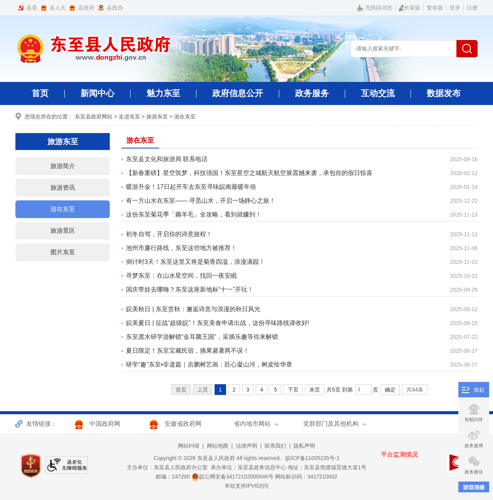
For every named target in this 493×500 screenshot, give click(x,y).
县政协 (115, 8)
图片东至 (62, 252)
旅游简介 (62, 166)
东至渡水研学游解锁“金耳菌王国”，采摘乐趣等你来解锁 (202, 336)
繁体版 (435, 8)
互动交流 (378, 96)
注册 (472, 8)
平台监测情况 (399, 454)
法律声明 (246, 446)
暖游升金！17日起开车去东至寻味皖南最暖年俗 (191, 186)
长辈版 (409, 8)
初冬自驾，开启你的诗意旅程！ (169, 234)
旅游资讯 (62, 187)
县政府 (86, 8)
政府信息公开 (237, 96)
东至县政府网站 (93, 116)
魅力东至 (163, 96)
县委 (32, 8)
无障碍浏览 (374, 8)
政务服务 (312, 96)
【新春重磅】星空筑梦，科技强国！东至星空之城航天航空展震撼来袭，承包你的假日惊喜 (249, 173)
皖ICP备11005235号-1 (310, 458)
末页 (314, 390)
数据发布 (444, 93)
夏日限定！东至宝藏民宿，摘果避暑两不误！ (187, 350)
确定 (390, 390)
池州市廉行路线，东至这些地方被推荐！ (181, 248)
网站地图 (217, 446)
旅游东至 (157, 116)
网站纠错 (189, 446)
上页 (202, 390)
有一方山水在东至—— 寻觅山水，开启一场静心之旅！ (200, 200)
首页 (40, 93)
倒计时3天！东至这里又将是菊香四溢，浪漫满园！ (195, 261)
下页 (293, 390)
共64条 (414, 390)
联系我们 (275, 446)
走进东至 (129, 116)
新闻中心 (97, 96)
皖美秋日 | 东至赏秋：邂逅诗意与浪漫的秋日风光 (193, 309)
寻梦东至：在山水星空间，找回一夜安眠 (181, 275)
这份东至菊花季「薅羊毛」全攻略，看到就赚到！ (194, 214)
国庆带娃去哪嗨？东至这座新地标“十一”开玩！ (189, 289)
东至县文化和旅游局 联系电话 (167, 159)
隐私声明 (304, 446)
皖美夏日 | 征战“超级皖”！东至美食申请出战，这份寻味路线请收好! (217, 323)
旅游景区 (62, 230)
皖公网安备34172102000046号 (232, 476)
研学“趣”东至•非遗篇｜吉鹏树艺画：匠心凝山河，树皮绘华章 (209, 364)
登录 (454, 8)
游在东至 (185, 116)
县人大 (58, 8)
